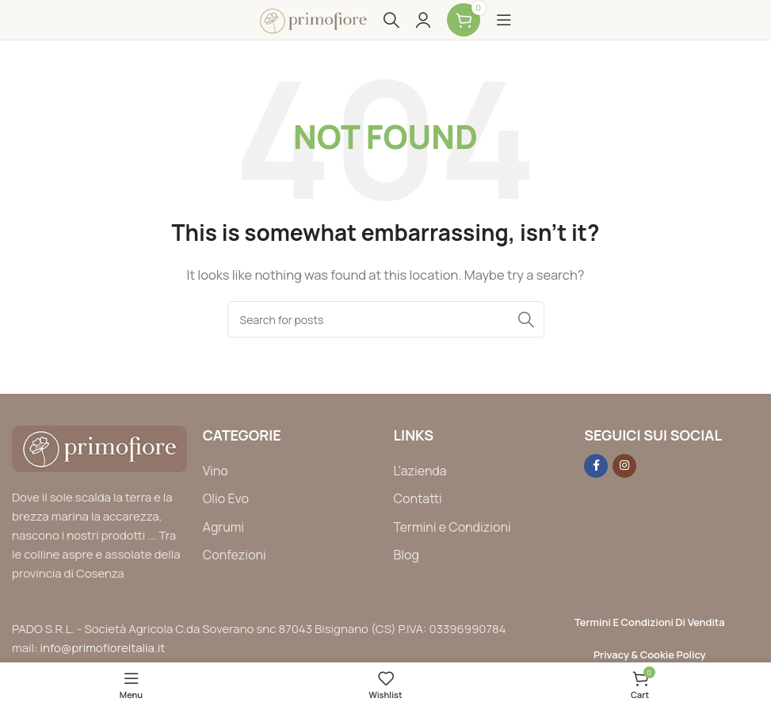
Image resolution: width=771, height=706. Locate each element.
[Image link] (99, 447)
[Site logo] (313, 18)
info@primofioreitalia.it (103, 647)
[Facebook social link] (596, 466)
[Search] (391, 20)
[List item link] (290, 471)
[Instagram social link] (624, 466)
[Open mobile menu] (504, 20)
